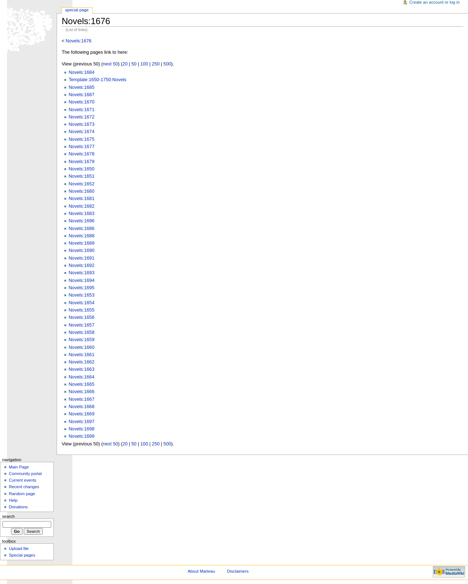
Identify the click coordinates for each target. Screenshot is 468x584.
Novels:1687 (82, 94)
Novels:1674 (82, 131)
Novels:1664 (82, 377)
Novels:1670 (82, 102)
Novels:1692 (82, 265)
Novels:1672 (82, 117)
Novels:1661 (82, 354)
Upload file (19, 548)
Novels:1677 (82, 146)
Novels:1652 (82, 183)
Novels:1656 (82, 317)
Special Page (76, 10)
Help (13, 500)
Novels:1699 (82, 436)
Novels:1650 (82, 169)
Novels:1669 (82, 414)
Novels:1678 (82, 154)
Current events (22, 480)
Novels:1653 (82, 295)
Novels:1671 (82, 109)
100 (144, 64)
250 (155, 64)
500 (167, 64)
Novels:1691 (82, 258)
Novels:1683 (82, 213)
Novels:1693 (82, 272)
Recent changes (24, 487)
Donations (18, 507)
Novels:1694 (82, 280)
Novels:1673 (82, 124)
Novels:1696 (82, 220)
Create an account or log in (435, 2)
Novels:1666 (82, 391)
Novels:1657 (82, 325)
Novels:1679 (82, 161)
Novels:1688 (82, 235)
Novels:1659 (82, 339)
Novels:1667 (82, 399)
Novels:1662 (82, 362)
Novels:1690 (82, 250)
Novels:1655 (82, 310)
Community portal (25, 473)
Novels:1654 (82, 302)
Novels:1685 (82, 87)
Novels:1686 (82, 228)
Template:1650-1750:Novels (98, 79)
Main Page (19, 467)
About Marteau (201, 571)
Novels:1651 (82, 176)
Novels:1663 (82, 369)
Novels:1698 (82, 429)
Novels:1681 (82, 198)
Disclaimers (238, 571)
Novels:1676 (79, 41)
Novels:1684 (82, 72)
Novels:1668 (82, 406)
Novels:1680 (82, 191)
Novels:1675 (82, 139)
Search (8, 516)
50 (133, 64)
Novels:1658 (82, 332)
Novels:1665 (82, 384)
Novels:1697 (82, 421)
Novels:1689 (82, 243)
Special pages (22, 555)
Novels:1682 (82, 206)
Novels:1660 (82, 347)
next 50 (110, 64)
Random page (22, 493)
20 (125, 64)
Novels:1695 (82, 287)
